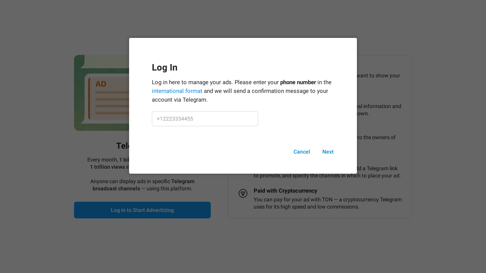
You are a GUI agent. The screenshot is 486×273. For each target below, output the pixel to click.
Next (328, 152)
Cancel (301, 152)
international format (177, 91)
